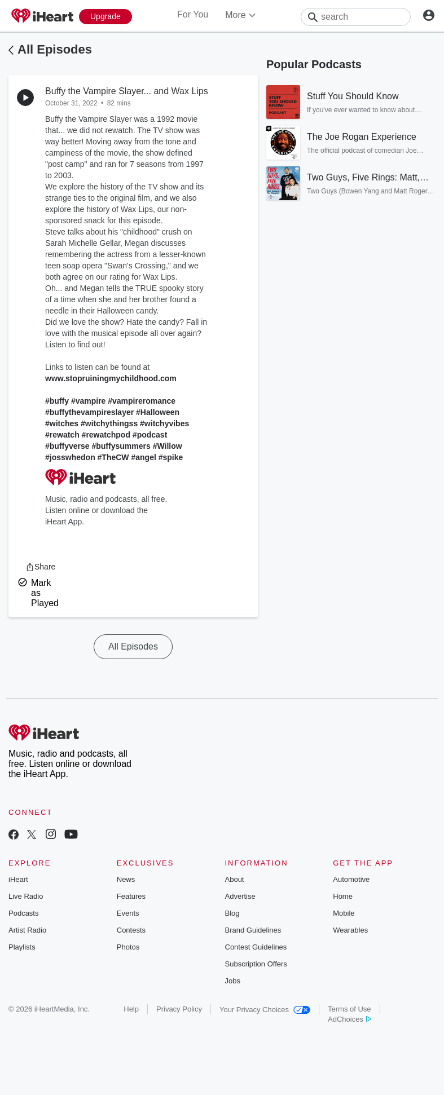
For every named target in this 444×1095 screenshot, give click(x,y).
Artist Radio (27, 930)
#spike (171, 457)
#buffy (57, 400)
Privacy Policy (179, 1009)
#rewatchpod (106, 434)
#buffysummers (120, 446)
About (234, 879)
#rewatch (62, 434)
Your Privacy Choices (264, 1009)
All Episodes (54, 49)
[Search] (356, 17)
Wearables (350, 930)
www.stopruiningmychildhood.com (111, 378)
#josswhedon (70, 457)
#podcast (150, 434)
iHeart (18, 879)
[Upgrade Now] (105, 16)
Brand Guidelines (253, 930)
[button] (40, 566)
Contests (131, 930)
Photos (128, 947)
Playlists (22, 947)
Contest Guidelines (256, 947)
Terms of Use (349, 1009)
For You (192, 14)
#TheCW (113, 457)
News (126, 879)
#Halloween (157, 412)
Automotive (351, 879)
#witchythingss (109, 423)
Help (131, 1009)
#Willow (167, 446)
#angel (143, 457)
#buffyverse (67, 446)
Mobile (343, 913)
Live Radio (25, 896)
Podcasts (23, 913)
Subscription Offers (256, 964)
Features (131, 896)
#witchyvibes (164, 423)
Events (128, 913)
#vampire (88, 400)
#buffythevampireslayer (89, 412)
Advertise (240, 896)
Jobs (232, 981)
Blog (232, 913)
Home (343, 896)
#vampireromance (141, 400)
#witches (61, 423)
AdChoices (349, 1019)
